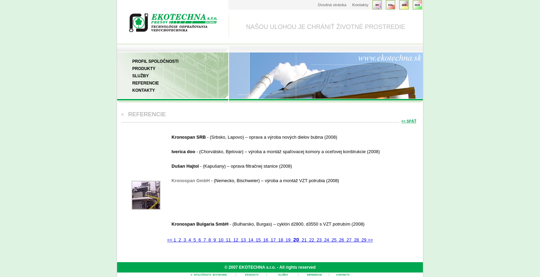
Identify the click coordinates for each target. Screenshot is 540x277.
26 (341, 240)
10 (221, 240)
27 (349, 240)
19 (288, 240)
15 (258, 240)
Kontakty (360, 5)
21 (304, 240)
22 (311, 240)
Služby (140, 75)
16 (266, 240)
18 (280, 240)
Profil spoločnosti (155, 61)
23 (319, 240)
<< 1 (172, 240)
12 (236, 240)
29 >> (366, 240)
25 (334, 240)
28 (356, 240)
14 (251, 240)
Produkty (143, 68)
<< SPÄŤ (408, 121)
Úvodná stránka (332, 5)
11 (228, 240)
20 (296, 240)
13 (243, 240)
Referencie (145, 83)
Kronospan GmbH (191, 180)
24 (327, 240)
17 (273, 240)
